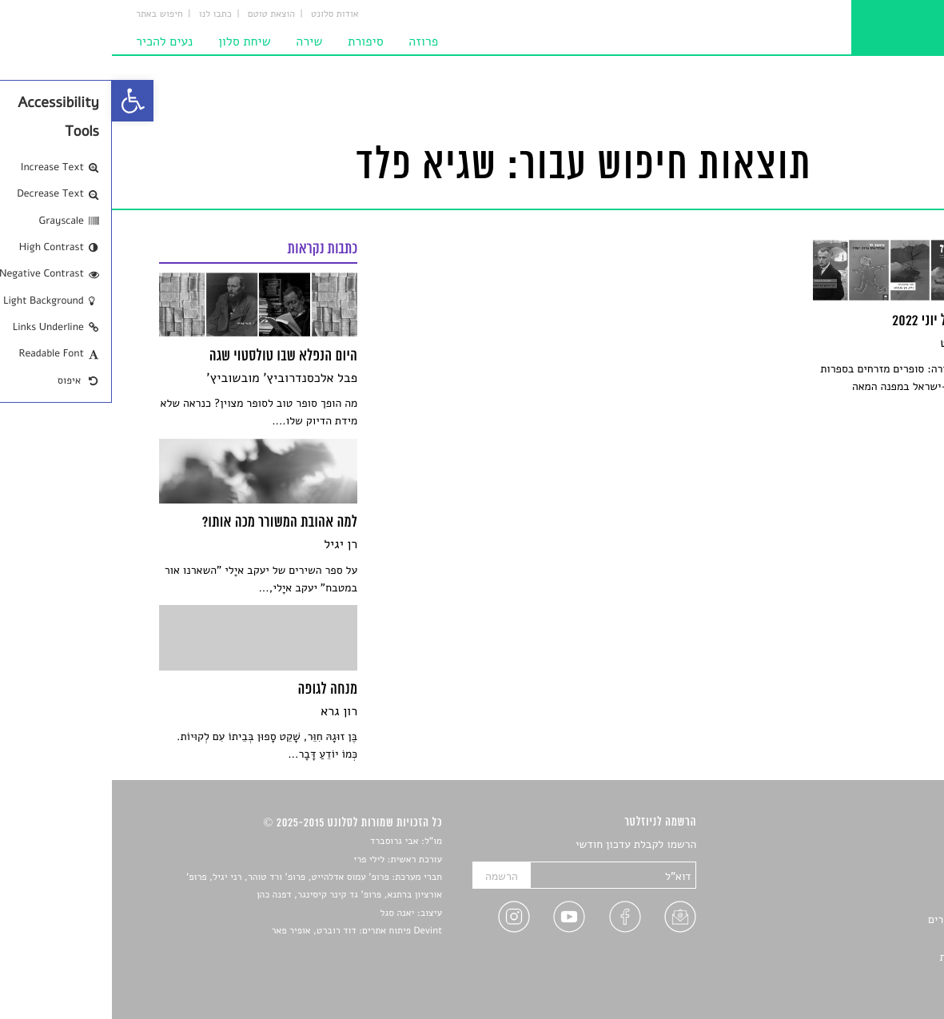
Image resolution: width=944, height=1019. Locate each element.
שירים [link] (883, 863)
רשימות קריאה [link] (864, 901)
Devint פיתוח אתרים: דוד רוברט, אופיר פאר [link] (245, 931)
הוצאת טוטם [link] (159, 14)
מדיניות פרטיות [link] (862, 957)
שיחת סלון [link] (132, 41)
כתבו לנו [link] (103, 14)
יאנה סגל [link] (286, 913)
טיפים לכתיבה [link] (865, 938)
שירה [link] (197, 41)
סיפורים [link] (879, 845)
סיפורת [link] (254, 41)
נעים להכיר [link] (52, 41)
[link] (21, 100)
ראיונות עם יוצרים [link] (856, 919)
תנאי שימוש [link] (870, 975)
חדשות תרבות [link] (866, 882)
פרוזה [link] (311, 41)
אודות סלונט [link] (223, 14)
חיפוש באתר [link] (47, 14)
